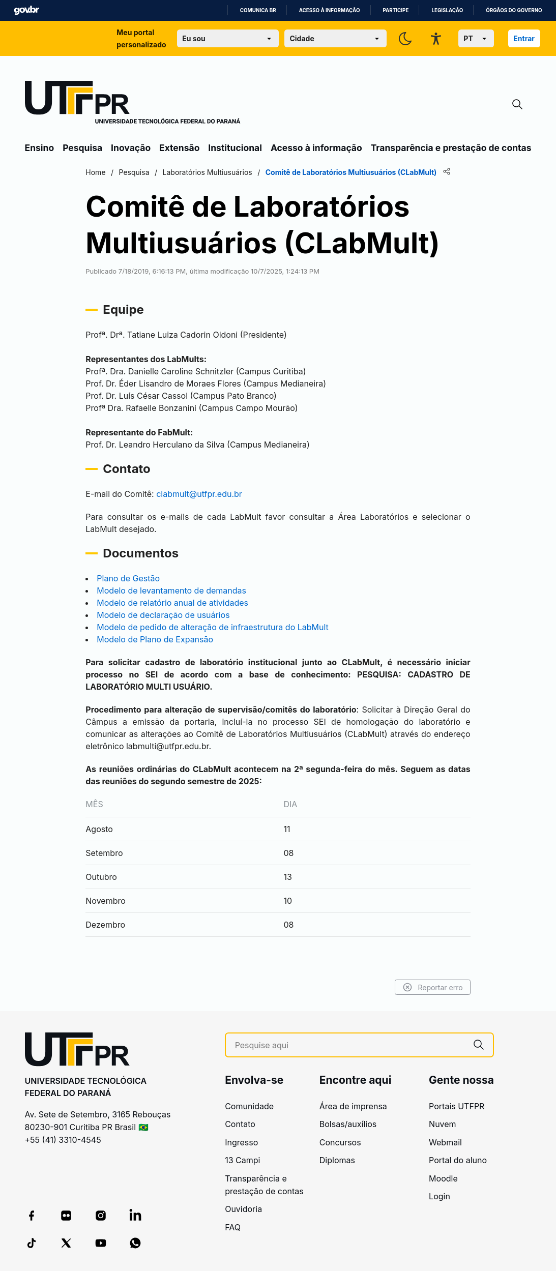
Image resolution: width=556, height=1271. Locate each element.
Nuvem (442, 1124)
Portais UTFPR (456, 1106)
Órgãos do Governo (514, 10)
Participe (396, 10)
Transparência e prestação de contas (451, 147)
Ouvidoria (243, 1209)
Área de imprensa (353, 1106)
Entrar (524, 38)
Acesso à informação (329, 10)
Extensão (179, 147)
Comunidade (249, 1106)
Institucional (235, 147)
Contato (240, 1124)
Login (439, 1196)
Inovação (131, 147)
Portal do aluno (458, 1160)
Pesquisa (82, 147)
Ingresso (241, 1142)
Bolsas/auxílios (347, 1124)
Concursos (340, 1142)
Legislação (447, 10)
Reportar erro (423, 987)
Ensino (39, 147)
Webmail (445, 1142)
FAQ (233, 1227)
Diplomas (337, 1160)
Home (105, 172)
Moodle (443, 1178)
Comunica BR (258, 10)
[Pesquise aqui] (349, 1045)
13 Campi (242, 1160)
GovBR (26, 10)
